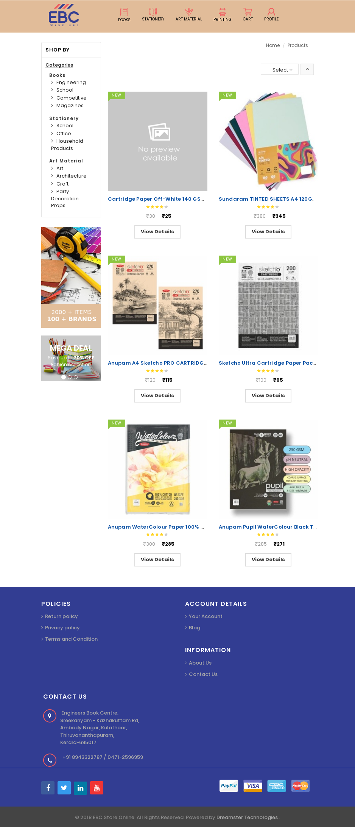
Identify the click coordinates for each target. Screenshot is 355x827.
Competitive (71, 97)
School (64, 90)
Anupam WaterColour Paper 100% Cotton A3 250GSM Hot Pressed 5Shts (204, 527)
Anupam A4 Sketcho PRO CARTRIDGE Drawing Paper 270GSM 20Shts (199, 363)
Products (298, 45)
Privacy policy (62, 627)
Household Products (67, 144)
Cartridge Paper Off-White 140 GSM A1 (160, 199)
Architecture (71, 175)
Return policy (61, 616)
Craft (62, 183)
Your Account (206, 616)
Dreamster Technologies (247, 817)
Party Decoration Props (65, 198)
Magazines (70, 105)
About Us (200, 662)
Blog (194, 627)
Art (59, 168)
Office (63, 133)
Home (273, 45)
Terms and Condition (71, 639)
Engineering (71, 82)
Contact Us (203, 674)
